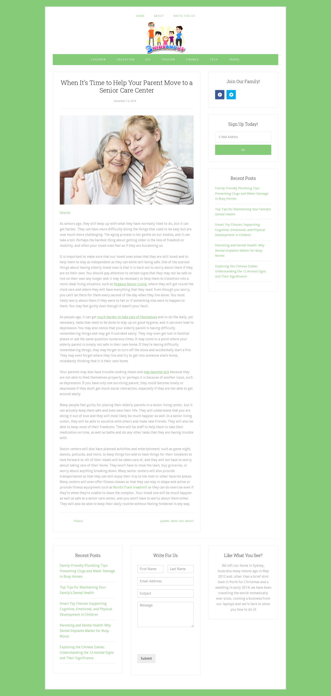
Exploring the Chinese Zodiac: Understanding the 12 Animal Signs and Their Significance (240, 271)
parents (164, 521)
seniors (189, 521)
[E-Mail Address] (243, 137)
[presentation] (169, 647)
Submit (146, 658)
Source (65, 213)
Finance (78, 521)
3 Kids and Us (165, 38)
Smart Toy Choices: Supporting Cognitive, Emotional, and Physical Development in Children (240, 230)
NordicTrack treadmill (130, 487)
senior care (177, 521)
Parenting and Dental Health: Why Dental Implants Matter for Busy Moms (239, 250)
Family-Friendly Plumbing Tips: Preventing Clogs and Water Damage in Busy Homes (241, 193)
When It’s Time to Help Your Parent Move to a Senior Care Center (127, 86)
